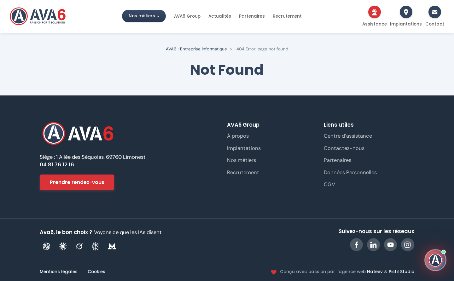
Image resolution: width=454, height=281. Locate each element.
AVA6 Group (187, 16)
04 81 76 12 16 (57, 164)
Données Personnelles (350, 172)
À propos (238, 135)
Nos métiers (142, 16)
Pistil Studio (401, 272)
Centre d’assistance (348, 135)
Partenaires (252, 16)
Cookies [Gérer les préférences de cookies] (96, 271)
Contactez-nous (344, 148)
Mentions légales (59, 271)
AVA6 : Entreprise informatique (196, 49)
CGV (329, 184)
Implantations (244, 148)
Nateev (375, 272)
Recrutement (287, 16)
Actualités (219, 16)
